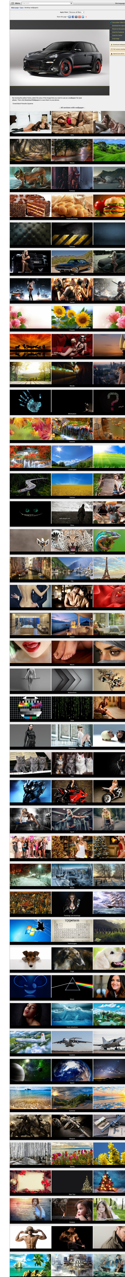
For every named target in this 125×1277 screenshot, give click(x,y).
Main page (15, 8)
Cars (21, 8)
